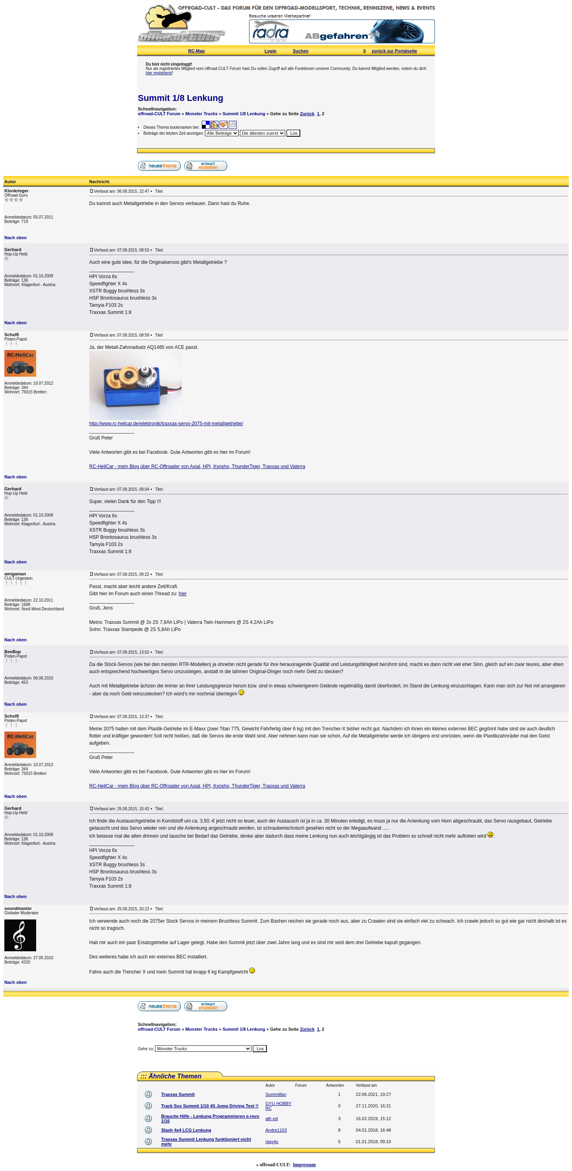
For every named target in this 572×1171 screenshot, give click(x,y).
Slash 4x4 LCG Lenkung (186, 1130)
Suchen (301, 50)
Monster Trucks (202, 113)
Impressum (304, 1164)
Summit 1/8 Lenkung (180, 98)
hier (183, 593)
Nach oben (15, 237)
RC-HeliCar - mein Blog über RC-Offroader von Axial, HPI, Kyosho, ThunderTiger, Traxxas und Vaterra (197, 466)
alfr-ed (271, 1118)
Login (270, 50)
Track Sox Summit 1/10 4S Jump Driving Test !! (210, 1105)
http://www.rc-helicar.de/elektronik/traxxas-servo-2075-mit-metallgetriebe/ (166, 423)
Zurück (307, 113)
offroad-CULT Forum (159, 113)
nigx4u (271, 1141)
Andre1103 (276, 1130)
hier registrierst (159, 73)
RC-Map (196, 50)
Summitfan (275, 1094)
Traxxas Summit (178, 1094)
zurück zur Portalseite (394, 50)
